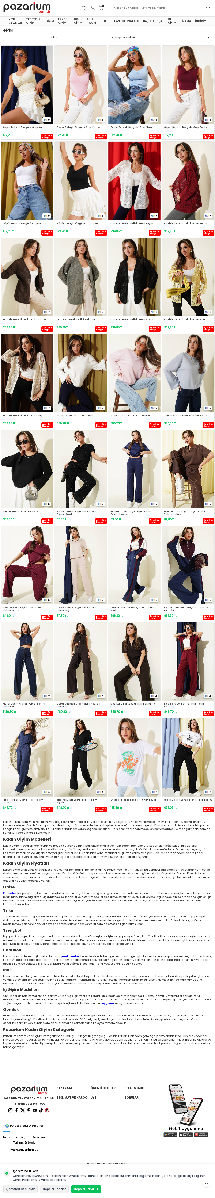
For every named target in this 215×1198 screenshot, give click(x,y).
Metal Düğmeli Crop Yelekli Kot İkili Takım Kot (25, 705)
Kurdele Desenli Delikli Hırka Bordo (185, 223)
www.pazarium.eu (24, 1150)
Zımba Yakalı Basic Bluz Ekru (75, 415)
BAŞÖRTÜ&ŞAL (153, 21)
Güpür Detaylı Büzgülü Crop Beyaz (24, 223)
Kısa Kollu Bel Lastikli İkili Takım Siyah (77, 801)
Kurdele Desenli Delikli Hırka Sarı (184, 319)
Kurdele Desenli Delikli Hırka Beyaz (132, 223)
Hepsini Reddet (54, 1189)
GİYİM (50, 21)
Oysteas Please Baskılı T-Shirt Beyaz (133, 800)
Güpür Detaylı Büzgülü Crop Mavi (131, 127)
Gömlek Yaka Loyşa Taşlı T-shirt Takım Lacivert (131, 512)
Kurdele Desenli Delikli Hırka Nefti (78, 319)
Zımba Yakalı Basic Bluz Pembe (130, 415)
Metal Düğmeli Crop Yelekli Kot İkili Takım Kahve (78, 705)
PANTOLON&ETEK (126, 21)
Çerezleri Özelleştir (20, 1189)
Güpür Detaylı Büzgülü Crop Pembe (78, 127)
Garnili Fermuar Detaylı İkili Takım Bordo (132, 609)
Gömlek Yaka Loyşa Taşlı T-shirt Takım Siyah (77, 512)
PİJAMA (185, 21)
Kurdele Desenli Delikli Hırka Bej (22, 415)
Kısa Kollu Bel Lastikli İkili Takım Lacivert (23, 801)
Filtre (54, 37)
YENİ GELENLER (15, 21)
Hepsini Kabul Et (86, 1189)
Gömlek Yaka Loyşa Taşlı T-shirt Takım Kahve (184, 512)
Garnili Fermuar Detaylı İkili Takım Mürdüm (186, 609)
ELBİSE (105, 21)
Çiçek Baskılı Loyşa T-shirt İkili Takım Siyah (188, 801)
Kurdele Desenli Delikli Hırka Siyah (132, 319)
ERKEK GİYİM (62, 21)
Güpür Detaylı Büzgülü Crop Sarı (23, 127)
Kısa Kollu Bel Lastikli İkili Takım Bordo (184, 705)
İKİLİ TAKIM (91, 21)
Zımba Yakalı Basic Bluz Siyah (22, 511)
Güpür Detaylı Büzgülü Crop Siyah (78, 223)
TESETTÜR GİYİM (33, 21)
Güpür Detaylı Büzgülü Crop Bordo (185, 127)
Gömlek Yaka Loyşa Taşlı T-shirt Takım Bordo (23, 609)
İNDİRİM (200, 21)
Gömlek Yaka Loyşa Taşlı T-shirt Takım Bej (77, 609)
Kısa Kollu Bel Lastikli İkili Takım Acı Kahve (133, 705)
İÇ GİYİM (172, 21)
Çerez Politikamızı (25, 1180)
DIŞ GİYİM (78, 21)
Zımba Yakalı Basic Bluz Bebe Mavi (186, 415)
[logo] (27, 7)
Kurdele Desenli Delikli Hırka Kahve (24, 319)
